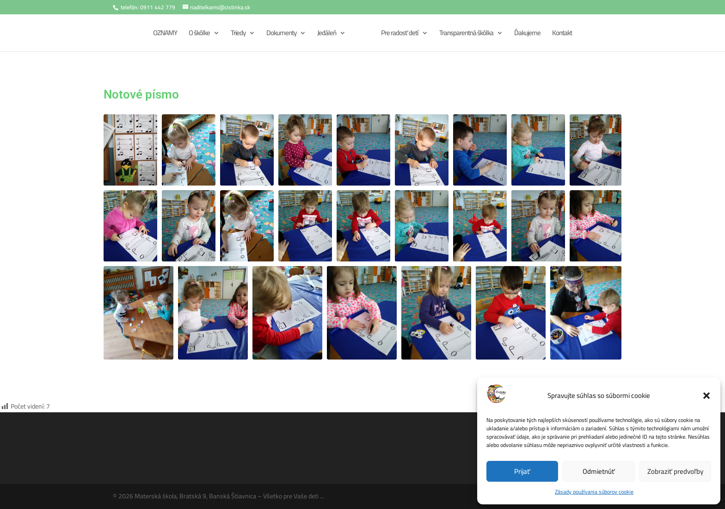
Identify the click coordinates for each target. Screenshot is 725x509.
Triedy (236, 34)
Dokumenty (280, 34)
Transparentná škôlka (468, 34)
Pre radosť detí (401, 34)
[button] (706, 395)
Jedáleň (325, 34)
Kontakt (563, 34)
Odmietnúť (599, 471)
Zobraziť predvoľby (675, 471)
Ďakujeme (529, 34)
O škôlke (198, 34)
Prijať (522, 471)
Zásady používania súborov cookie (594, 491)
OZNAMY (164, 34)
